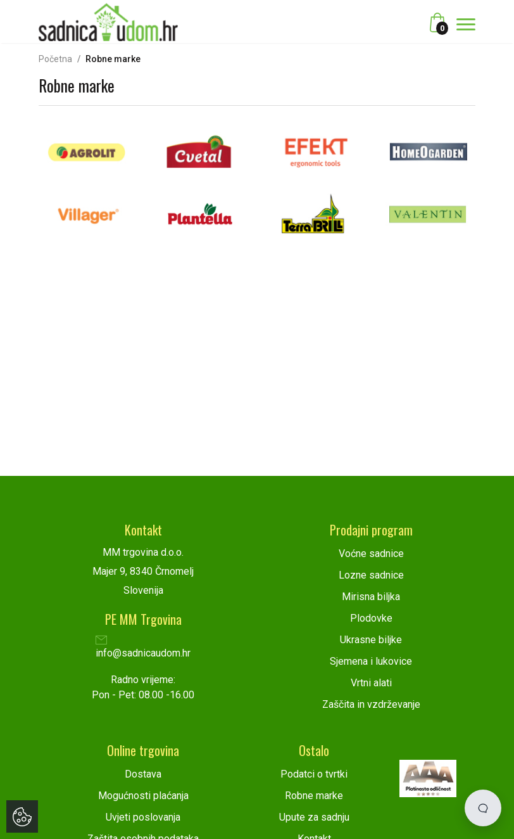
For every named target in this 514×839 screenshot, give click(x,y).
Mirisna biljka (371, 597)
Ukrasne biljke (371, 640)
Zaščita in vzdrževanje (371, 704)
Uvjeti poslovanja (143, 817)
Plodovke (371, 618)
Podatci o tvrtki (314, 774)
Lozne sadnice (371, 575)
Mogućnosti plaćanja (143, 796)
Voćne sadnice (371, 554)
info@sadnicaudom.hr (143, 648)
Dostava (143, 774)
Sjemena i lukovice (371, 661)
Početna (55, 59)
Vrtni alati (371, 683)
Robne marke (314, 796)
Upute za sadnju (314, 817)
